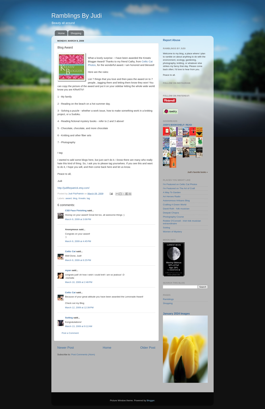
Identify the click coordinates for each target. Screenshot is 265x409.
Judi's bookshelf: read (177, 125)
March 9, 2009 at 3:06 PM (78, 219)
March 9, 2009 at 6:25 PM (78, 260)
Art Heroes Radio (171, 196)
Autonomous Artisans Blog (176, 200)
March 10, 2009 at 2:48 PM (78, 282)
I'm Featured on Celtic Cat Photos (180, 184)
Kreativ (82, 198)
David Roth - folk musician (176, 208)
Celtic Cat (70, 251)
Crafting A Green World (174, 204)
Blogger (150, 400)
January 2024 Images (176, 313)
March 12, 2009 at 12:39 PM (79, 307)
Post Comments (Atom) (83, 354)
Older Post (147, 347)
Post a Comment (70, 333)
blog (75, 198)
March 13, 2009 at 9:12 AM (78, 326)
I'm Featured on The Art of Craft (179, 188)
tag (88, 198)
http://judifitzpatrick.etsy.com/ (73, 188)
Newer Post (65, 347)
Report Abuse (171, 40)
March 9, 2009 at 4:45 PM (78, 241)
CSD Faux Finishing (76, 210)
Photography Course (173, 216)
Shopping (76, 33)
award (68, 198)
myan (68, 270)
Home (61, 33)
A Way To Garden (172, 192)
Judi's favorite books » (197, 172)
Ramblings (168, 299)
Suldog (69, 317)
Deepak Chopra (171, 212)
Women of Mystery (172, 231)
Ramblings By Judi (76, 15)
